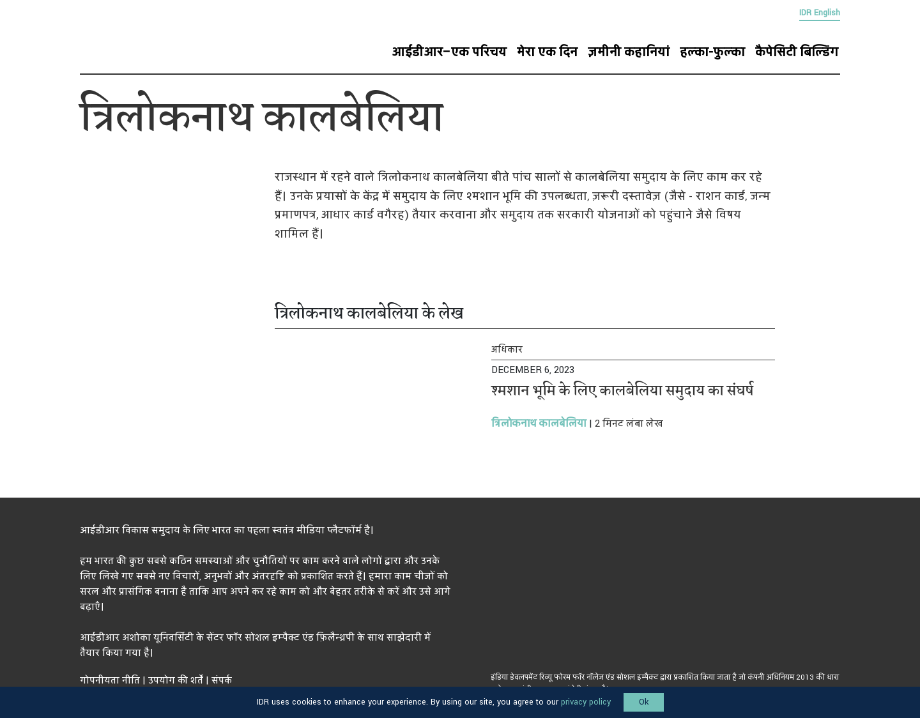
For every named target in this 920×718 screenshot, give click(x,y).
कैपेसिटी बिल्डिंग (796, 52)
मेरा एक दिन (547, 52)
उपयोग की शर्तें (175, 680)
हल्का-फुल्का (712, 52)
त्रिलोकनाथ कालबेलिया (538, 423)
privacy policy (586, 702)
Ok (643, 702)
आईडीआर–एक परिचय (449, 52)
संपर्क (221, 680)
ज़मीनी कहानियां (629, 52)
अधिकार (507, 350)
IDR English (819, 13)
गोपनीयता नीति (110, 680)
